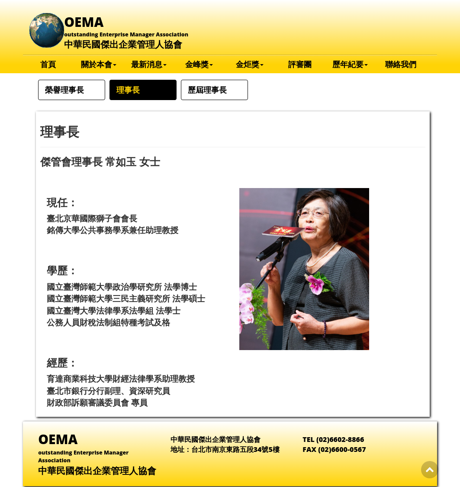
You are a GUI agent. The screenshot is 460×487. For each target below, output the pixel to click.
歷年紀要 (350, 64)
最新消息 (149, 64)
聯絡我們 (400, 64)
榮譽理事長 (64, 89)
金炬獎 (250, 64)
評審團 (300, 64)
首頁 (48, 64)
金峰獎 (199, 64)
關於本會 (98, 64)
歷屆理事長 (207, 89)
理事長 (128, 89)
